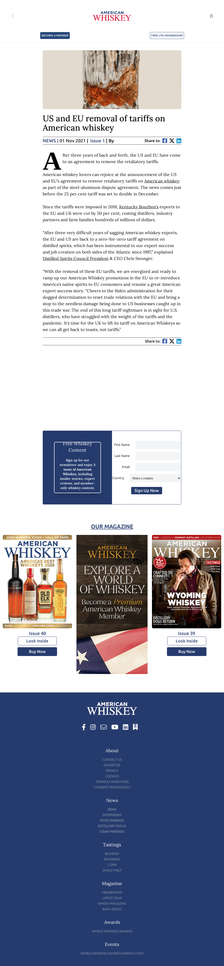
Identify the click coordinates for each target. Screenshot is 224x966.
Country (118, 478)
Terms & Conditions (112, 782)
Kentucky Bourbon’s (138, 206)
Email (126, 467)
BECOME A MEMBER (55, 35)
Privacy (112, 771)
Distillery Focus (112, 826)
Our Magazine (112, 526)
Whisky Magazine (112, 904)
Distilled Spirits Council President (76, 258)
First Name (122, 445)
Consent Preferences (112, 787)
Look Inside (37, 641)
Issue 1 (97, 140)
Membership (112, 892)
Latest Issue (112, 898)
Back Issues (112, 909)
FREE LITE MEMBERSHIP (167, 35)
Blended (112, 854)
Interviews (112, 815)
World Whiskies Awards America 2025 (112, 953)
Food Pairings (112, 820)
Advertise (112, 765)
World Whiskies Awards (112, 931)
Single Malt (112, 870)
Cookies (112, 776)
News (50, 140)
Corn (112, 865)
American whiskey (162, 181)
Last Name (122, 456)
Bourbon (112, 859)
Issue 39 (186, 633)
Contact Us (112, 760)
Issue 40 (37, 633)
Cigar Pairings (112, 831)
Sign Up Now (146, 490)
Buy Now (37, 651)
